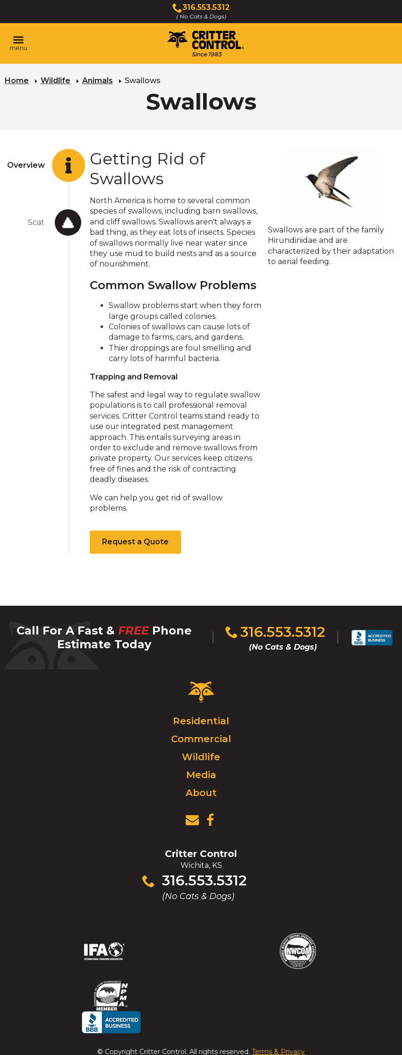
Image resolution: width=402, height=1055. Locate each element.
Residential (201, 720)
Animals (97, 80)
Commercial (201, 738)
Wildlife (55, 80)
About (201, 792)
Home (17, 80)
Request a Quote (135, 541)
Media (201, 774)
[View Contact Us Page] (192, 819)
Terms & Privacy (278, 1029)
